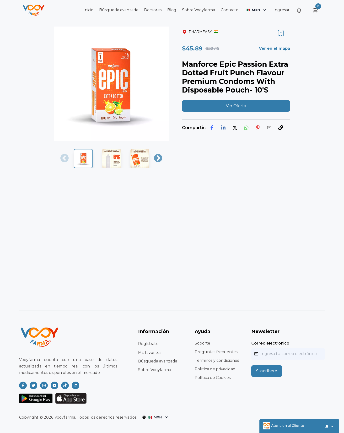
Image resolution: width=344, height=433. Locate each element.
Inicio (88, 10)
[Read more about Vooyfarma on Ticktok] (65, 385)
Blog (171, 10)
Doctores (152, 10)
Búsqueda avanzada (118, 10)
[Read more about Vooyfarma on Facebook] (23, 385)
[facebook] (212, 127)
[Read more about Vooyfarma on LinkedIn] (75, 385)
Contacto (229, 10)
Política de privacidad (215, 369)
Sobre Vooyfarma (198, 10)
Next (158, 158)
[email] (269, 127)
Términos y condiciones (217, 360)
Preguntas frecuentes (216, 352)
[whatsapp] (246, 127)
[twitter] (235, 127)
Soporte (202, 343)
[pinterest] (257, 127)
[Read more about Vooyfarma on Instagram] (44, 385)
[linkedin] (223, 127)
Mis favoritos (149, 352)
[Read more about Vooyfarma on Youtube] (54, 385)
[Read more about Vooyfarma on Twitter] (33, 385)
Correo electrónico (270, 343)
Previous (64, 158)
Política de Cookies (213, 377)
